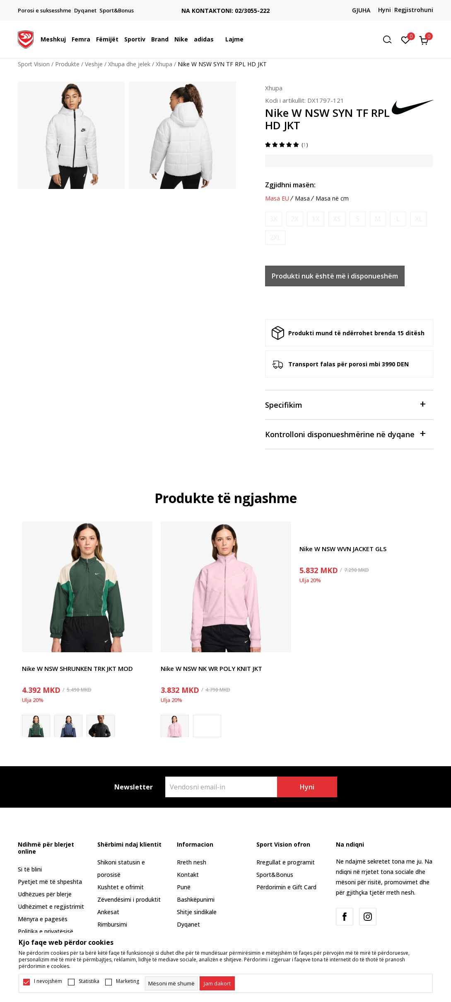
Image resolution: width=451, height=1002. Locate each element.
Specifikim (345, 404)
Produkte (67, 64)
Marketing (127, 981)
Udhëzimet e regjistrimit (51, 906)
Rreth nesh (191, 862)
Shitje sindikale (197, 912)
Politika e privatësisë (45, 931)
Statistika (89, 981)
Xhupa (164, 64)
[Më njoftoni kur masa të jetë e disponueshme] (273, 219)
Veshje (94, 64)
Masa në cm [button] (332, 198)
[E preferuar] (405, 39)
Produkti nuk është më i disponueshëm (335, 276)
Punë (184, 887)
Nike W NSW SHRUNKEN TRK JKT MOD (77, 668)
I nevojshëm (48, 981)
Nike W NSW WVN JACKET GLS (342, 549)
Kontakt (188, 875)
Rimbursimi (112, 924)
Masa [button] (302, 198)
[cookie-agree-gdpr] (217, 983)
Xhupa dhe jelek (129, 64)
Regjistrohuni (413, 10)
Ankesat (108, 912)
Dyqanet (188, 924)
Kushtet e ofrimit (120, 887)
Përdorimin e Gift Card (286, 887)
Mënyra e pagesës (43, 919)
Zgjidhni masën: (290, 185)
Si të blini (30, 869)
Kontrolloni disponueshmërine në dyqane (345, 433)
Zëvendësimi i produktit (129, 899)
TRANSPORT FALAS (225, 4)
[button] (390, 39)
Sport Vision (34, 64)
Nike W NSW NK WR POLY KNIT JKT (211, 668)
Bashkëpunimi (196, 899)
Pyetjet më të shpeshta (50, 882)
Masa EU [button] (277, 198)
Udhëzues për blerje (45, 894)
